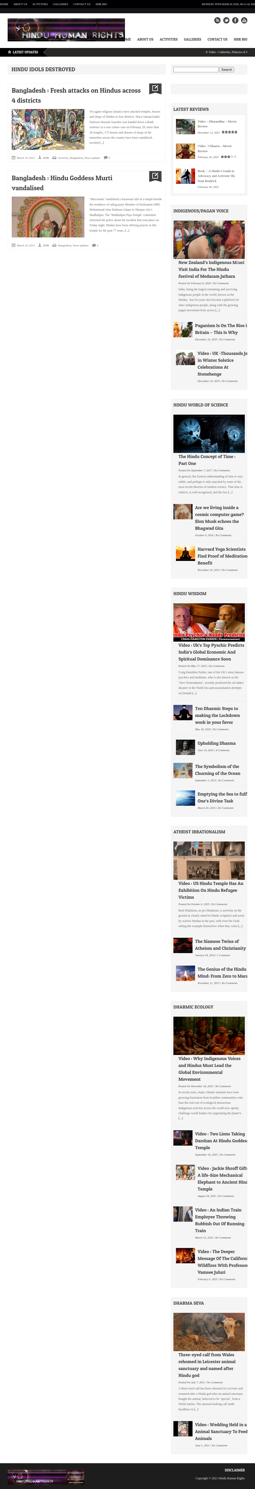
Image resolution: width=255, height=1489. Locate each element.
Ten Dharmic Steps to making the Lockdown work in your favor (217, 715)
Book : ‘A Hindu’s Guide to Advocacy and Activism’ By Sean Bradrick (216, 176)
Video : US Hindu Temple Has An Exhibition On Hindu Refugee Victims (210, 890)
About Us (20, 4)
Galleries (60, 4)
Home (4, 4)
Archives (63, 157)
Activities (40, 4)
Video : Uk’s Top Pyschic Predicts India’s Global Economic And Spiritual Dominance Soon (211, 652)
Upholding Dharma (217, 743)
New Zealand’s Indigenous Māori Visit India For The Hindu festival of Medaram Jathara (211, 269)
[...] (101, 143)
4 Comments (223, 750)
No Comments (221, 283)
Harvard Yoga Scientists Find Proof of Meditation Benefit (223, 556)
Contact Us (82, 4)
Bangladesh (76, 157)
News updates (92, 157)
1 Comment (223, 955)
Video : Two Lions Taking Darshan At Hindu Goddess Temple (222, 1140)
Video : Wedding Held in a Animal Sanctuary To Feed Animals (221, 1431)
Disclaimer (235, 1470)
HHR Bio (101, 4)
